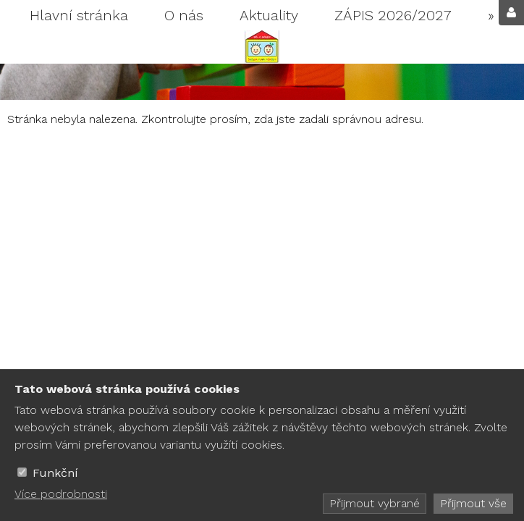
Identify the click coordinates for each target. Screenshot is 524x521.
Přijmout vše (473, 503)
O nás (183, 15)
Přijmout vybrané (374, 503)
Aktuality (269, 15)
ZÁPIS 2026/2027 (393, 15)
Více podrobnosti (60, 494)
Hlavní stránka (79, 15)
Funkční (55, 473)
